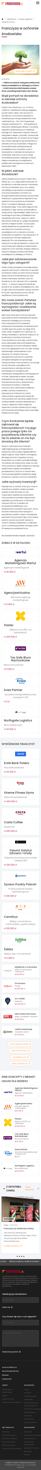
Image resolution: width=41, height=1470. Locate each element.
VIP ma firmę (28, 1419)
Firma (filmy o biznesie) (32, 1409)
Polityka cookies (12, 1462)
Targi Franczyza (30, 1438)
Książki (4, 1396)
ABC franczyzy (8, 1427)
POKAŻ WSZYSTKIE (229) (20, 1044)
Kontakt (27, 1455)
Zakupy (5, 1385)
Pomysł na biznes (30, 1422)
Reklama (5, 1375)
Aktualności (11, 19)
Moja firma (28, 1416)
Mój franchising (29, 1412)
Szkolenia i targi (8, 1399)
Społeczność (29, 1427)
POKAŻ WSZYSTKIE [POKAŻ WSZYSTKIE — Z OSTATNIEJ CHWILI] (32, 1188)
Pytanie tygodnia (25, 19)
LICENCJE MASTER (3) (20, 1064)
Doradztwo (7, 1379)
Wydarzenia (28, 1399)
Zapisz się (7, 1307)
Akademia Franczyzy (31, 1448)
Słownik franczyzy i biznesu (12, 1448)
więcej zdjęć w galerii (25, 71)
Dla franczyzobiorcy (9, 1435)
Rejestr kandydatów (10, 1371)
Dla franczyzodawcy (9, 1438)
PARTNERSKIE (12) (21, 1057)
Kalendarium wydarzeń (32, 1435)
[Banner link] (20, 12)
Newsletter (28, 1432)
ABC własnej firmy (8, 1445)
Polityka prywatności (27, 1462)
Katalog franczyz (9, 1367)
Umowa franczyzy (8, 1442)
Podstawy (6, 1432)
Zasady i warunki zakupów (11, 1402)
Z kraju (26, 1389)
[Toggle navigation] (37, 3)
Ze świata (27, 1393)
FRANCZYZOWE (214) (20, 1051)
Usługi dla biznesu (8, 22)
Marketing (27, 1451)
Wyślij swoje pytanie (11, 1352)
